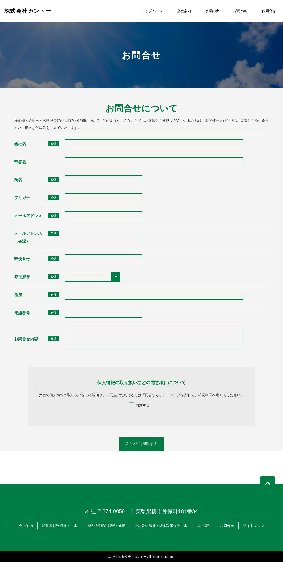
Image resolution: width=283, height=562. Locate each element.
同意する (143, 405)
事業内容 (212, 11)
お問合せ (269, 11)
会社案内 (184, 11)
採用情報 (240, 11)
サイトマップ (253, 526)
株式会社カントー (28, 11)
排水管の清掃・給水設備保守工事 (160, 526)
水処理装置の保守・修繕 (105, 526)
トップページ (152, 11)
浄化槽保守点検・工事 (59, 526)
